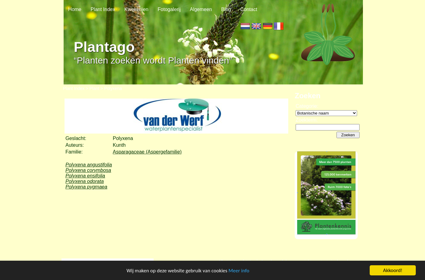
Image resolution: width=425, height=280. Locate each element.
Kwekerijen (136, 9)
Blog (226, 9)
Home (74, 9)
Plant (94, 88)
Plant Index (103, 9)
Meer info (239, 271)
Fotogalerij (169, 9)
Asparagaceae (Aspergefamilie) (147, 151)
